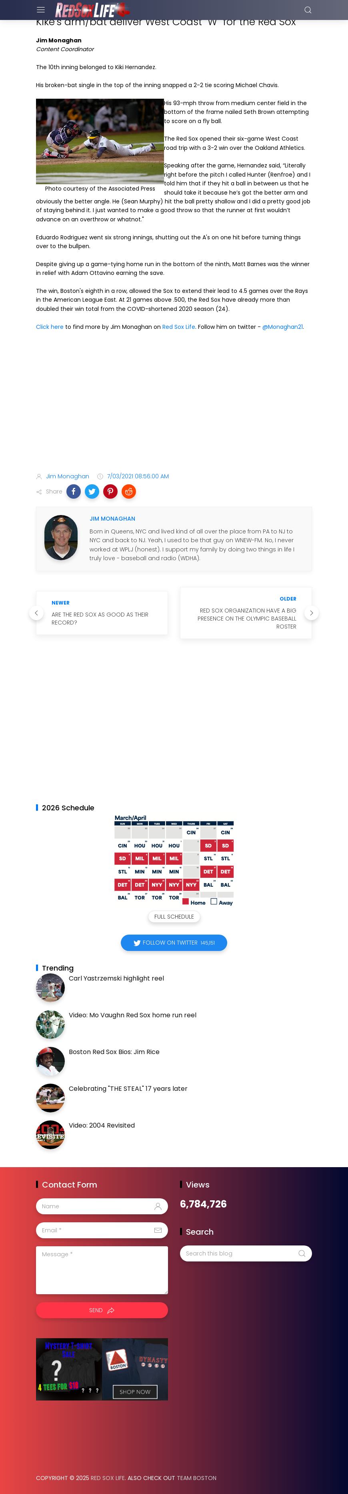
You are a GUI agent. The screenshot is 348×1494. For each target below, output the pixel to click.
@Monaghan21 (282, 327)
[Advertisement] (174, 403)
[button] (73, 491)
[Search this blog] (246, 1253)
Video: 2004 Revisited (102, 1125)
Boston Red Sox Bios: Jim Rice (114, 1051)
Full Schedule (174, 917)
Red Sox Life (178, 327)
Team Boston (196, 1478)
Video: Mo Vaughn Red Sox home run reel (132, 1015)
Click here (50, 327)
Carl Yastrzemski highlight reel (116, 978)
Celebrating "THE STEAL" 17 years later (128, 1088)
